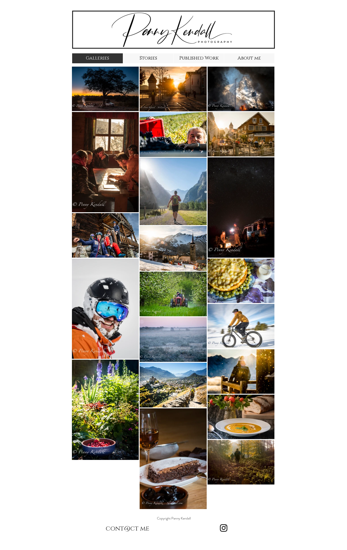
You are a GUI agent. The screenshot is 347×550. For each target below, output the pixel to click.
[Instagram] (224, 528)
